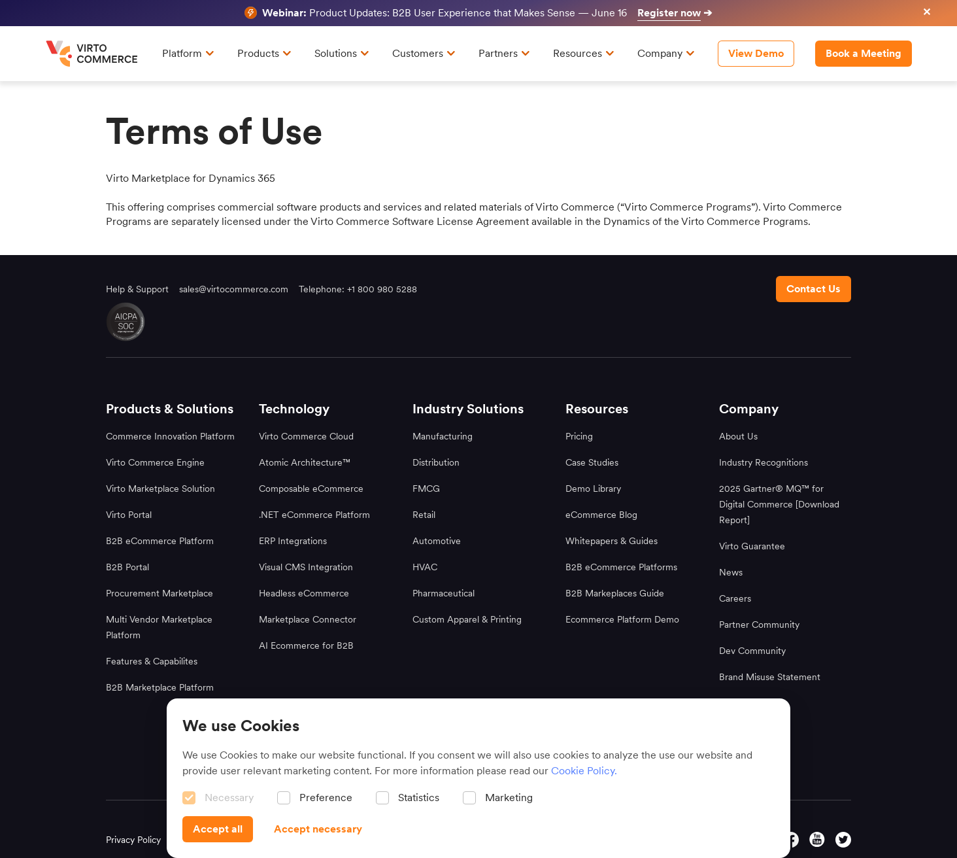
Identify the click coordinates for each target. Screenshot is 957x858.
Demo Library (593, 488)
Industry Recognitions (763, 462)
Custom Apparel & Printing (467, 619)
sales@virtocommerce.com (233, 289)
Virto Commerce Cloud (306, 436)
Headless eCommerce (304, 593)
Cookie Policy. (584, 770)
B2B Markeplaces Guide (614, 593)
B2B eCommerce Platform (160, 541)
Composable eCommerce (311, 488)
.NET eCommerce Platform (314, 514)
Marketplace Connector (307, 619)
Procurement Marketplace (159, 593)
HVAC (424, 567)
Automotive (436, 541)
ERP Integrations (293, 541)
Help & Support (137, 289)
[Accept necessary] (318, 829)
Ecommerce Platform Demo (622, 619)
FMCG (426, 488)
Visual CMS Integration (306, 567)
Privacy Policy (133, 839)
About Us (738, 436)
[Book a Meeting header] (863, 54)
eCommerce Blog (601, 514)
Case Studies (591, 462)
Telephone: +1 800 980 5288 (358, 289)
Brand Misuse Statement (769, 677)
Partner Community (759, 624)
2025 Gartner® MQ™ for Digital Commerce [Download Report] (779, 504)
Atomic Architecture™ (304, 462)
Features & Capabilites (151, 661)
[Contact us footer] (813, 289)
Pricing (579, 436)
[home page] (93, 54)
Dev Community (752, 650)
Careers (735, 598)
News (731, 572)
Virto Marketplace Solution (160, 488)
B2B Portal (127, 567)
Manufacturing (442, 436)
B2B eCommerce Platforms (621, 567)
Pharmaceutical (443, 593)
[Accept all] (217, 829)
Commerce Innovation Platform (170, 436)
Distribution (436, 462)
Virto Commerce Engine (155, 462)
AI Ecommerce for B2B (306, 645)
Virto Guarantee (752, 546)
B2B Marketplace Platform (160, 687)
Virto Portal (129, 514)
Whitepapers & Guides (611, 541)
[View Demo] (756, 54)
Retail (423, 514)
